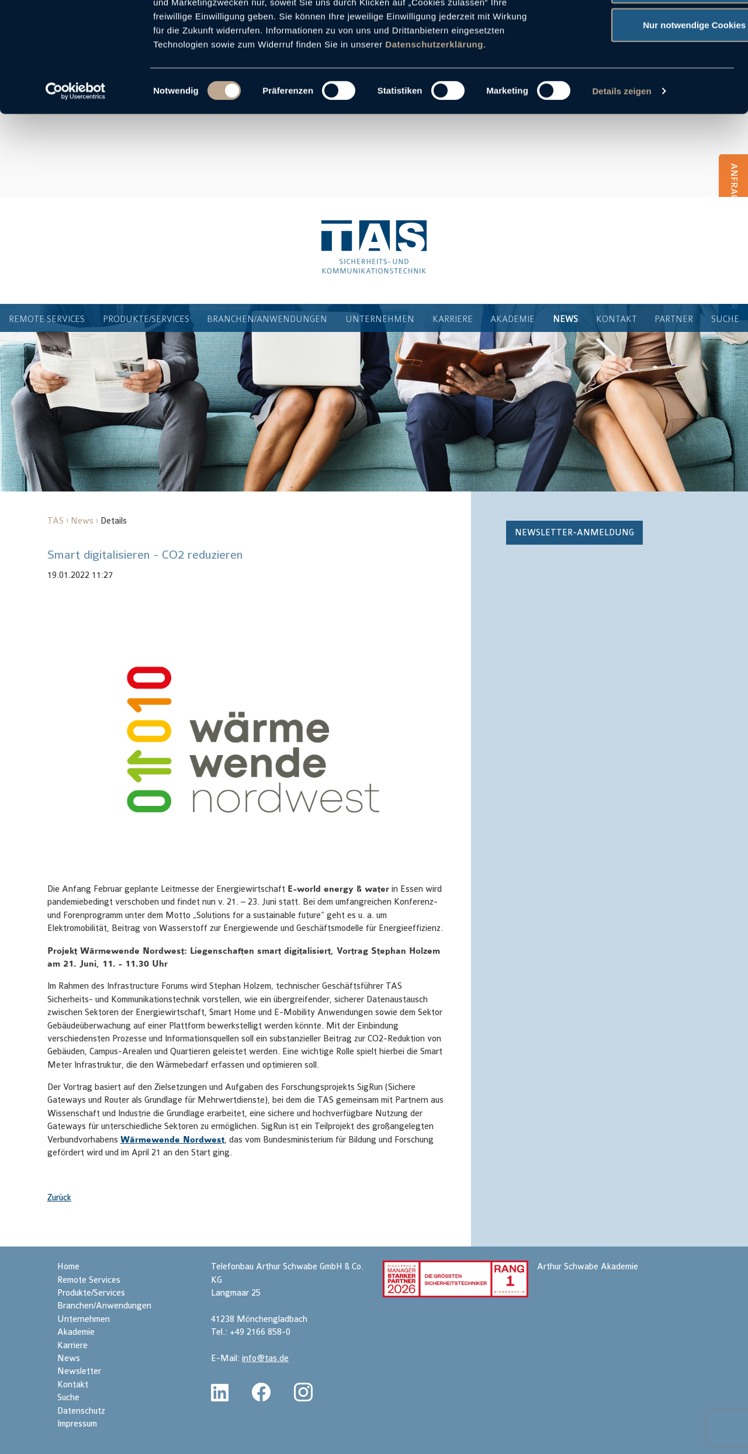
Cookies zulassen (650, 31)
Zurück (59, 1198)
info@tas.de (265, 1358)
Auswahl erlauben (650, 69)
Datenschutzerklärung (434, 126)
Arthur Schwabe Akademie (587, 1267)
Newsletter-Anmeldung (574, 533)
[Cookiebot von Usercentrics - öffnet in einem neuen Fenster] (76, 174)
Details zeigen (621, 174)
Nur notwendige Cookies (650, 107)
